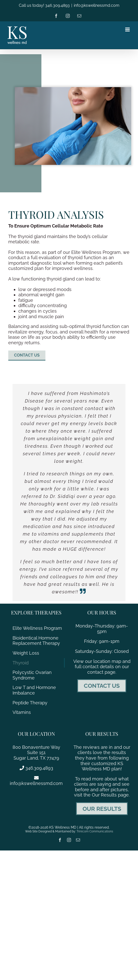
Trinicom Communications (95, 831)
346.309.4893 (36, 768)
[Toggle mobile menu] (127, 29)
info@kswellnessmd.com (96, 5)
